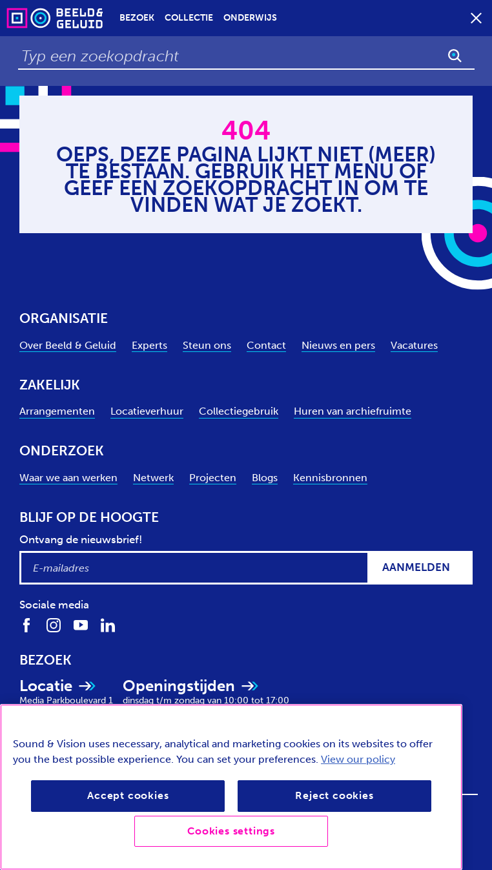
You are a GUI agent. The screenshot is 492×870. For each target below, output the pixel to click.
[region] (231, 787)
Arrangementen (57, 411)
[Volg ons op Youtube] (81, 625)
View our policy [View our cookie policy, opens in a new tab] (358, 759)
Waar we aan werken (68, 477)
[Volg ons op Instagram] (53, 625)
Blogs (265, 477)
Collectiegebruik (238, 411)
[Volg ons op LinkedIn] (108, 625)
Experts (149, 345)
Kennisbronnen (330, 477)
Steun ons (207, 345)
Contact (266, 345)
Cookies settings (231, 831)
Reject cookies (334, 795)
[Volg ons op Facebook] (26, 625)
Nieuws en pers (338, 345)
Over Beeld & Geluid (67, 345)
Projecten (212, 477)
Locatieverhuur (146, 411)
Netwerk (153, 477)
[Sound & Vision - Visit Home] (29, 17)
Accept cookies (128, 795)
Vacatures (414, 345)
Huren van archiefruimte (352, 411)
